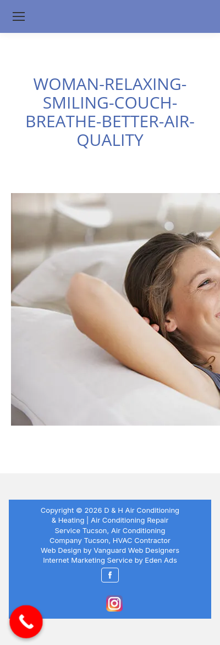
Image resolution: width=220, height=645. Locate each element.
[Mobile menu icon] (18, 16)
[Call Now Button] (26, 621)
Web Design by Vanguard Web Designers (110, 550)
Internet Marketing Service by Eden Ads (110, 560)
